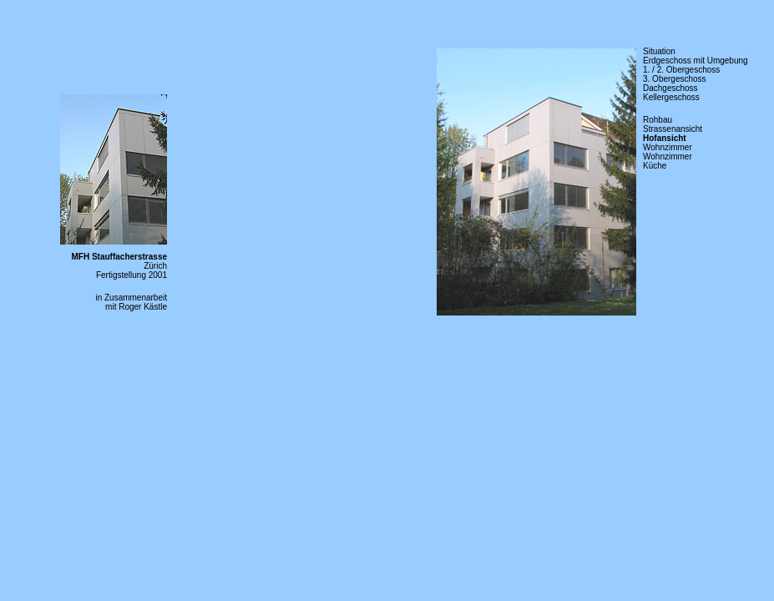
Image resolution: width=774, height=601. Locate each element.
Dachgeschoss (670, 88)
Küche (654, 165)
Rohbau (657, 119)
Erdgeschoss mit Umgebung (695, 60)
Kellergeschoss (671, 97)
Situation (659, 51)
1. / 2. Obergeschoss (681, 69)
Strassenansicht (672, 129)
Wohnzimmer (667, 147)
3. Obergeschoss (674, 78)
